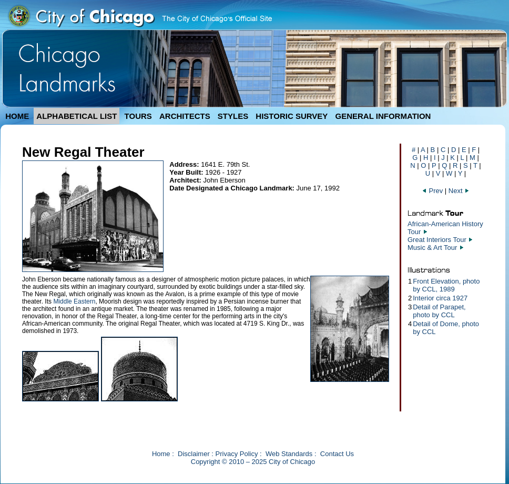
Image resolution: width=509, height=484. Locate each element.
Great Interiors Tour (437, 240)
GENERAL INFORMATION (383, 116)
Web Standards (289, 454)
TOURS (138, 116)
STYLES (233, 116)
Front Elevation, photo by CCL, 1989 (446, 285)
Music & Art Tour (432, 247)
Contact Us (337, 454)
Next (459, 191)
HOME (17, 116)
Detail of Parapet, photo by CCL (439, 311)
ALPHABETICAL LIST (76, 116)
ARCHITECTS (184, 116)
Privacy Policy (237, 454)
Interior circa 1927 (440, 298)
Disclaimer (194, 454)
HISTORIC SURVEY (292, 116)
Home (161, 454)
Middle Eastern (74, 301)
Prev (433, 191)
